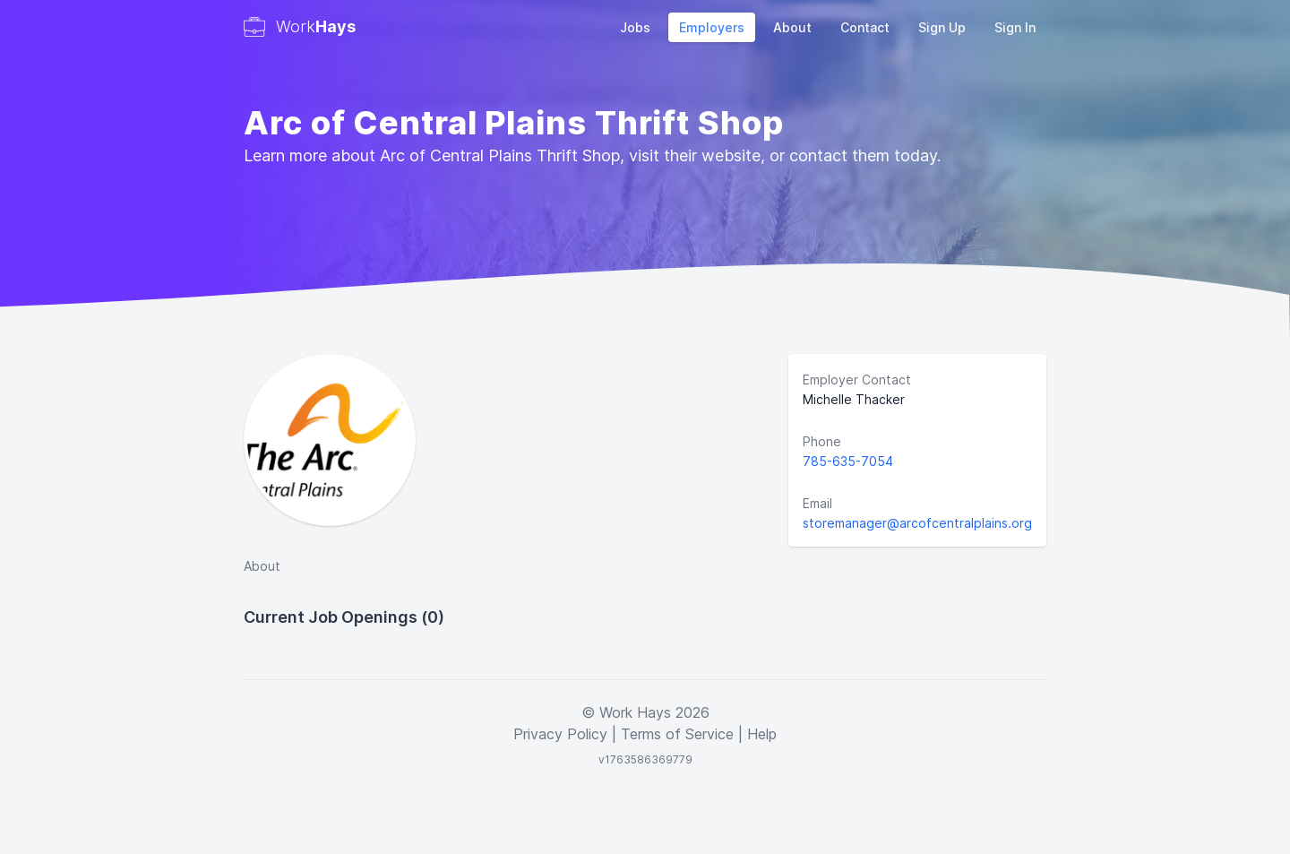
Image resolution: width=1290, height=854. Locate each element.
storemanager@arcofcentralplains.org (917, 523)
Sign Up (942, 27)
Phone (822, 441)
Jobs (635, 27)
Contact (865, 27)
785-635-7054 (848, 461)
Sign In (1015, 27)
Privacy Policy (560, 734)
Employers (711, 27)
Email (817, 503)
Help (762, 734)
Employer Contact (857, 379)
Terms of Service (677, 734)
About (792, 27)
